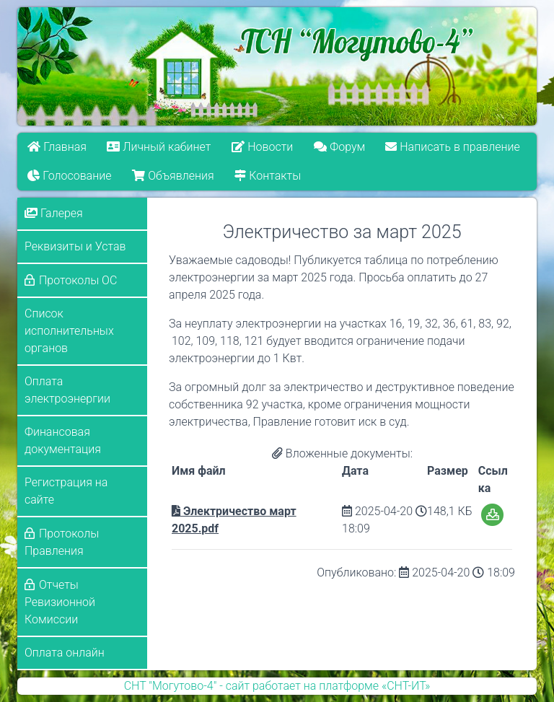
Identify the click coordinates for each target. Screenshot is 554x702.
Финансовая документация (63, 440)
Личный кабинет (159, 147)
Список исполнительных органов (69, 331)
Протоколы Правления (62, 542)
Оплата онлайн (65, 652)
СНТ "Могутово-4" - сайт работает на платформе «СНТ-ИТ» (277, 686)
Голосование (69, 176)
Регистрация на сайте (66, 490)
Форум (339, 147)
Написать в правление (453, 147)
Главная (57, 147)
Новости (262, 147)
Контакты (267, 176)
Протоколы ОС (78, 280)
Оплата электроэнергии (67, 389)
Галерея (54, 213)
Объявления (173, 176)
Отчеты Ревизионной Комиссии (60, 602)
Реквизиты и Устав (75, 246)
